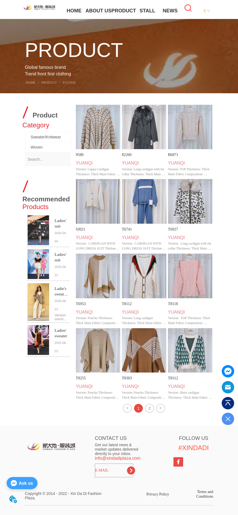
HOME (74, 10)
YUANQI (69, 82)
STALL (147, 10)
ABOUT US (98, 10)
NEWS (170, 10)
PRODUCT (123, 10)
